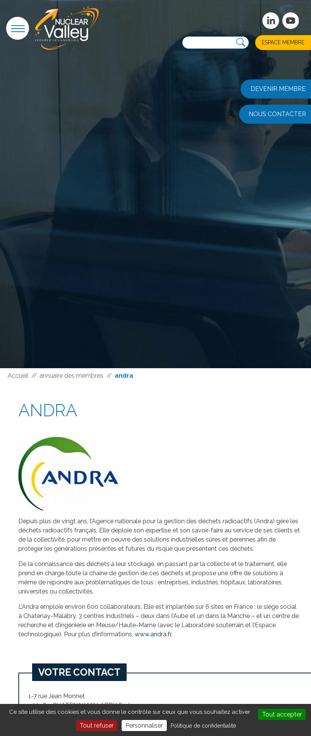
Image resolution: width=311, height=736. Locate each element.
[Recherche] (241, 42)
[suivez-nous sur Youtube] (290, 20)
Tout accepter (282, 714)
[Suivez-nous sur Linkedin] (270, 20)
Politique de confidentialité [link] (203, 726)
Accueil (18, 375)
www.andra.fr (153, 634)
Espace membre (283, 42)
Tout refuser (97, 725)
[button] (17, 28)
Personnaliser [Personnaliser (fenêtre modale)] (144, 725)
